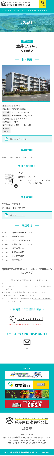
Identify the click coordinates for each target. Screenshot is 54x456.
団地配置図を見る (18, 138)
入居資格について (11, 295)
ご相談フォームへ (24, 348)
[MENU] (50, 4)
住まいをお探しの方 (17, 10)
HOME (4, 10)
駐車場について (17, 215)
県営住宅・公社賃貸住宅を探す (40, 10)
